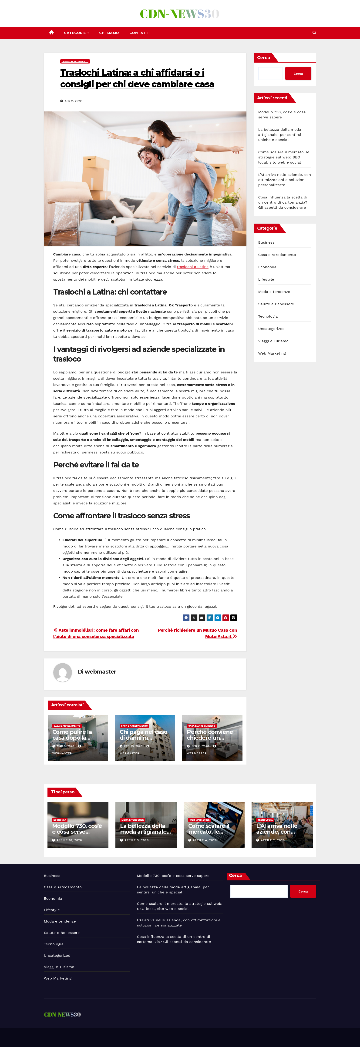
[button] (314, 32)
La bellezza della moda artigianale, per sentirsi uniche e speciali (279, 134)
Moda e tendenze (274, 291)
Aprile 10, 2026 (69, 840)
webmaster (100, 671)
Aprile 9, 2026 (137, 840)
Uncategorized (271, 328)
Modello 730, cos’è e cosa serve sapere (77, 831)
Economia (267, 267)
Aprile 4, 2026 (205, 840)
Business (266, 242)
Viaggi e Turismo (273, 341)
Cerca (263, 57)
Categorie (75, 33)
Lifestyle (266, 279)
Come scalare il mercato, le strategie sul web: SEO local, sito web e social (284, 157)
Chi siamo (109, 33)
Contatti (139, 33)
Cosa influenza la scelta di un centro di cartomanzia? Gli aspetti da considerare (282, 202)
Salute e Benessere (276, 304)
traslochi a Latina (193, 267)
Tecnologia (268, 316)
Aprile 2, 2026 (273, 840)
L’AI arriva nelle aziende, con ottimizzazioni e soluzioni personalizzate (284, 179)
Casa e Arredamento (75, 61)
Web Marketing (272, 353)
